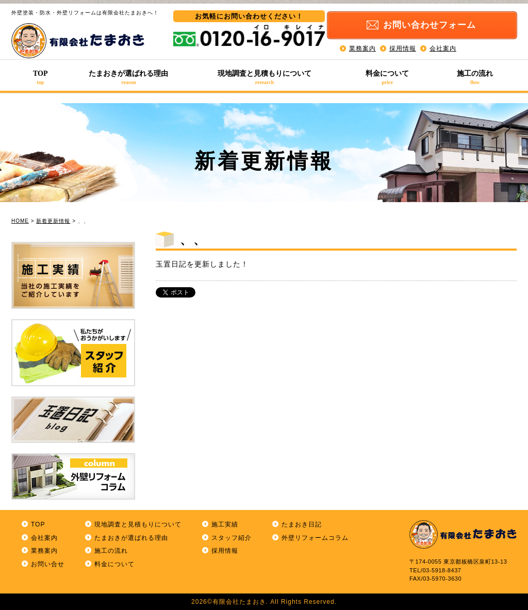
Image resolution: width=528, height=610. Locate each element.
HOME (20, 221)
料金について (387, 77)
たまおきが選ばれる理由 (129, 77)
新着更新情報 (53, 221)
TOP (40, 77)
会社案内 (443, 46)
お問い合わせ (435, 24)
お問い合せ (47, 564)
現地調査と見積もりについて (264, 77)
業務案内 (362, 46)
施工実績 (224, 524)
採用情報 (402, 46)
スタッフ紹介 (231, 537)
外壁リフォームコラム (315, 537)
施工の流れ (475, 77)
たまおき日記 (302, 524)
